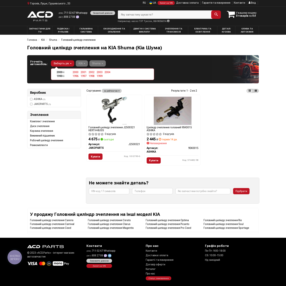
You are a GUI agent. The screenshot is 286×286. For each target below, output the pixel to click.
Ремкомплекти (39, 145)
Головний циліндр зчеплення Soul (224, 224)
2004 (107, 72)
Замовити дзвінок (99, 261)
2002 (91, 72)
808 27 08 (67, 16)
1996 (75, 76)
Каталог (151, 269)
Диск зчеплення (39, 126)
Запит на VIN (166, 3)
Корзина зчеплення (41, 130)
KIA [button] (81, 63)
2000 (75, 72)
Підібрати (241, 191)
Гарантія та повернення (216, 2)
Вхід (252, 2)
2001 (83, 72)
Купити (95, 156)
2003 (100, 72)
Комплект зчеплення (42, 121)
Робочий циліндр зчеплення (46, 140)
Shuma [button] (97, 63)
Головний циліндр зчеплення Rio (223, 220)
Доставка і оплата (187, 2)
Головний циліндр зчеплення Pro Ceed (168, 227)
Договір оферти (155, 264)
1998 (91, 76)
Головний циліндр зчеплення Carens (52, 220)
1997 (83, 76)
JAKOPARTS (40, 104)
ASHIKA (37, 99)
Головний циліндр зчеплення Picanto (167, 224)
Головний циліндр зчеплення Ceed (50, 227)
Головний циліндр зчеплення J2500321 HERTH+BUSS (111, 129)
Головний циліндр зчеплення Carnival (52, 224)
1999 (100, 76)
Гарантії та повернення (159, 259)
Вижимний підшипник (42, 135)
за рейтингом (112, 91)
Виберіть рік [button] (63, 63)
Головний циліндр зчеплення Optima (167, 220)
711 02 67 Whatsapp (73, 12)
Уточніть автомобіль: (38, 63)
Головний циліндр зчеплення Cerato (109, 220)
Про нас (150, 273)
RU (144, 2)
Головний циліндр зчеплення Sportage (226, 227)
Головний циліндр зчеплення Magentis (111, 227)
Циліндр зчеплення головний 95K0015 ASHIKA (169, 129)
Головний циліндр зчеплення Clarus (109, 224)
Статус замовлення (158, 278)
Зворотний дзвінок (103, 13)
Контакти (239, 2)
